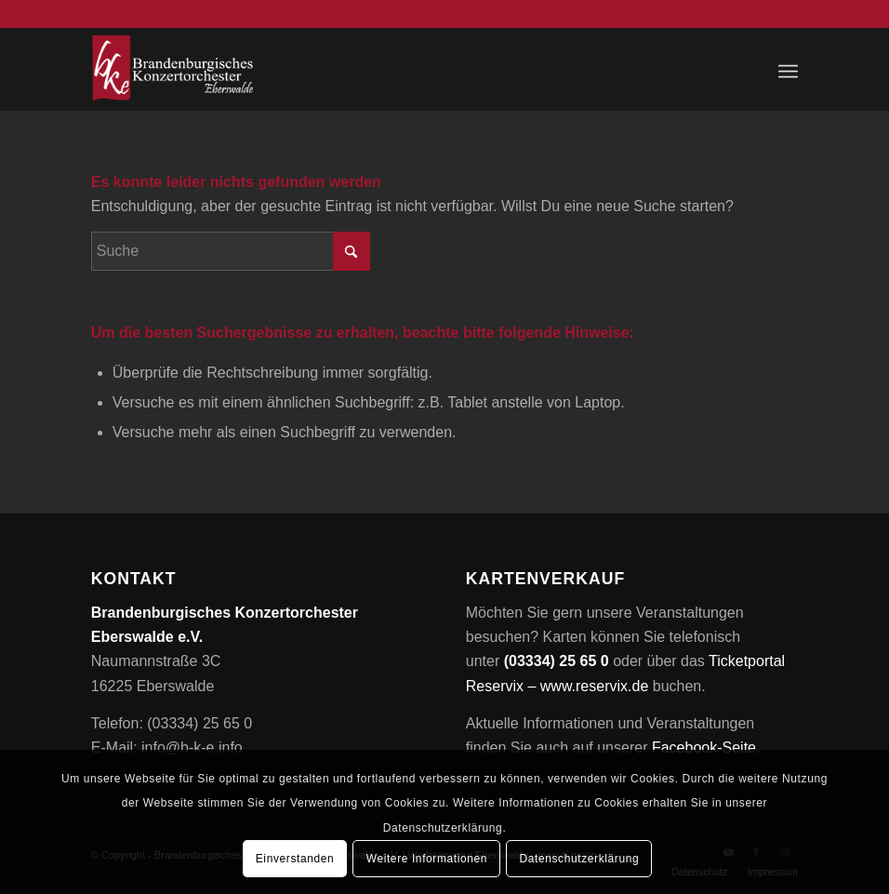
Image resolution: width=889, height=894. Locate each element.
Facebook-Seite (704, 747)
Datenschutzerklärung (580, 858)
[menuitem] (788, 69)
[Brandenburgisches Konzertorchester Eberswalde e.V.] (174, 69)
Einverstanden (295, 858)
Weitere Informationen (426, 858)
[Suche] (230, 251)
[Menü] (788, 69)
